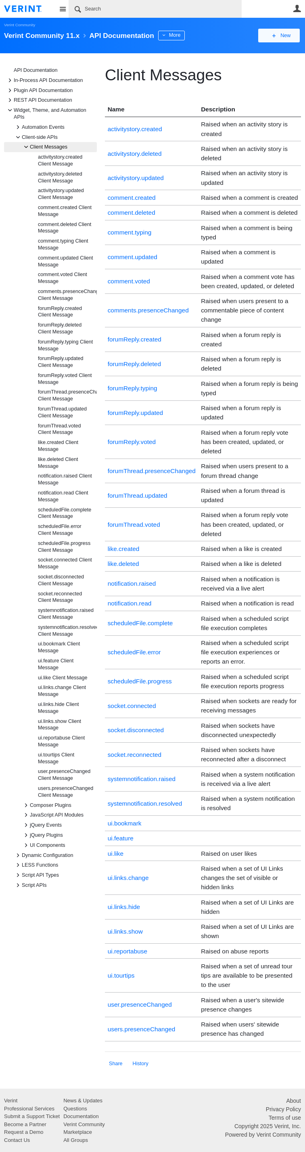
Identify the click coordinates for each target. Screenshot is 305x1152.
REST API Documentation (39, 100)
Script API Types (36, 875)
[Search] (155, 9)
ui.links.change (128, 877)
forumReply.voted (132, 441)
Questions (75, 1109)
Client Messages (44, 147)
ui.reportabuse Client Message (61, 741)
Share (116, 1063)
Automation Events (39, 127)
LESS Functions (36, 865)
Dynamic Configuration (43, 855)
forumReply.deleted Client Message (59, 328)
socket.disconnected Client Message (61, 580)
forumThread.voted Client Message (59, 429)
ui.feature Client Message (55, 664)
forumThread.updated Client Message (62, 412)
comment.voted (129, 281)
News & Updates (82, 1101)
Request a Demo (24, 1132)
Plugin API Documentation (39, 90)
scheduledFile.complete (140, 623)
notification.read (130, 603)
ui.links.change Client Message (62, 691)
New (283, 35)
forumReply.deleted (134, 363)
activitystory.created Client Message (60, 160)
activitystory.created (135, 129)
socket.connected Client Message (65, 563)
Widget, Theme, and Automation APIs (46, 113)
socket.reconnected (134, 754)
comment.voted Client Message (62, 278)
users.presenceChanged (141, 1029)
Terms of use (285, 1117)
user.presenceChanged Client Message (64, 775)
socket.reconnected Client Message (60, 597)
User (297, 8)
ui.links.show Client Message (59, 724)
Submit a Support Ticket (32, 1116)
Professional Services (29, 1109)
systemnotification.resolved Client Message (67, 630)
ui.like (115, 853)
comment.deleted (131, 212)
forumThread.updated (137, 495)
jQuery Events (42, 825)
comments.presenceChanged (148, 310)
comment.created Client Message (65, 211)
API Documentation (36, 70)
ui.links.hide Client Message (58, 708)
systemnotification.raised (142, 778)
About (293, 1101)
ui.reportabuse (127, 951)
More (181, 35)
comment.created (132, 197)
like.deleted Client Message (58, 463)
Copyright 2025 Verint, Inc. (267, 1126)
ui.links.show (125, 931)
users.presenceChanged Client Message (65, 791)
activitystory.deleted (135, 153)
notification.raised (132, 583)
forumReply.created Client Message (60, 312)
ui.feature (121, 838)
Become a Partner (25, 1124)
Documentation (80, 1116)
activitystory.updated (136, 177)
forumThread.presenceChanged (152, 470)
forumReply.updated (135, 412)
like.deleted (123, 563)
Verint (10, 1101)
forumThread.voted (134, 524)
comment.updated (132, 256)
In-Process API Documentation (44, 80)
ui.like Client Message (63, 678)
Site (62, 9)
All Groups (75, 1140)
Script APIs (30, 885)
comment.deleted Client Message (64, 228)
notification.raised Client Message (65, 479)
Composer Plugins (46, 805)
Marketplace (77, 1132)
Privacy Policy (283, 1109)
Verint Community (19, 25)
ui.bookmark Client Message (59, 647)
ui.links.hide (124, 906)
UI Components (43, 845)
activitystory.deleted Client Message (60, 177)
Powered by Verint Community (263, 1134)
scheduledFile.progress (140, 681)
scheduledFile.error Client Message (59, 530)
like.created (124, 548)
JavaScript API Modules (53, 815)
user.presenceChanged (140, 1004)
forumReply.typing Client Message (65, 345)
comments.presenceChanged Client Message (67, 295)
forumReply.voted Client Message (65, 379)
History (140, 1063)
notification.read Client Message (63, 496)
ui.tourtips (121, 975)
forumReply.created (134, 339)
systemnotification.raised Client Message (66, 613)
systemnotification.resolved (145, 803)
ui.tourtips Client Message (56, 758)
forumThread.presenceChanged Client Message (67, 395)
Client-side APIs (36, 137)
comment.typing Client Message (63, 244)
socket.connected (132, 705)
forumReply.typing (132, 388)
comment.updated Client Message (65, 261)
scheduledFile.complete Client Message (64, 513)
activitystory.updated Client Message (61, 194)
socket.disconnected (136, 730)
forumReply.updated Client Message (60, 362)
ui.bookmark (125, 823)
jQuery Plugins (42, 835)
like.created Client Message (58, 446)
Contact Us (17, 1140)
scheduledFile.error (134, 652)
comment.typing (130, 232)
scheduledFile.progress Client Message (64, 546)
